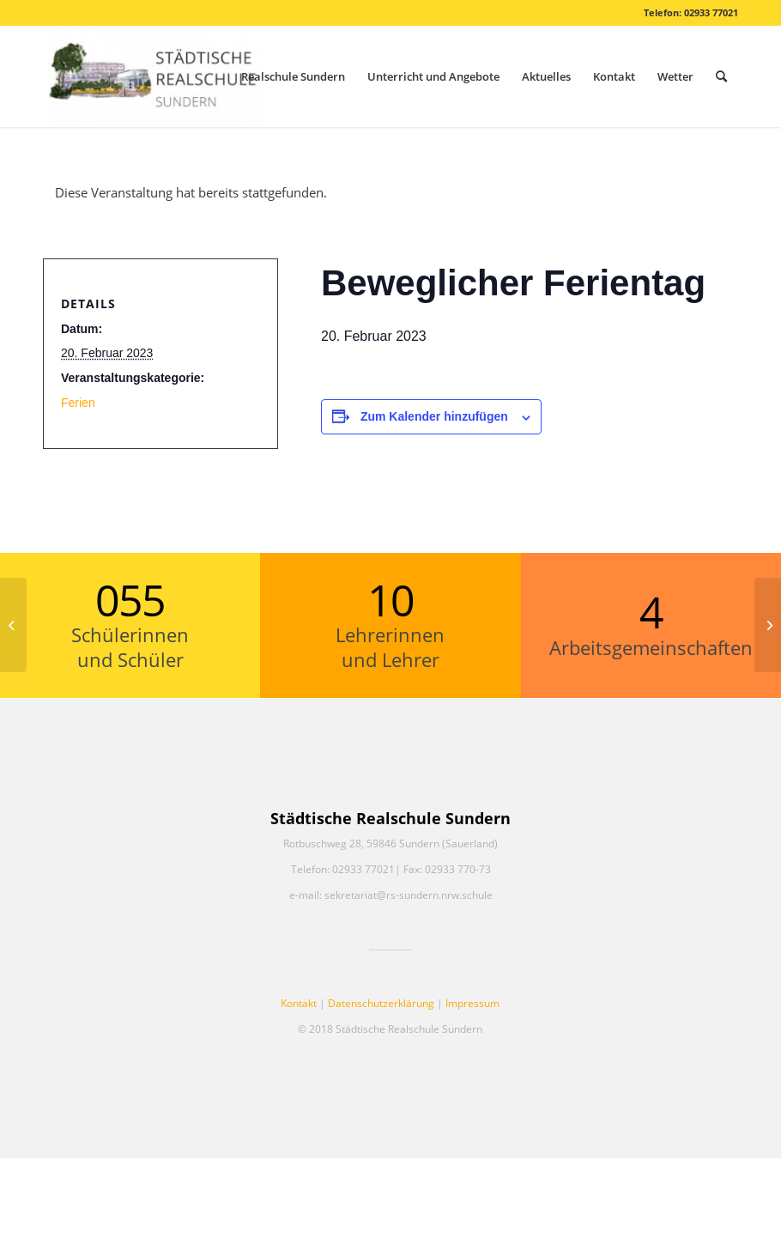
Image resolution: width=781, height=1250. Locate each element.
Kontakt (299, 1003)
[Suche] (721, 76)
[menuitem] (293, 76)
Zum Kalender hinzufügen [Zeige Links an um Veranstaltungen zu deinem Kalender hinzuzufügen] (434, 416)
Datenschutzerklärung (381, 1003)
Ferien (78, 403)
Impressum (472, 1003)
